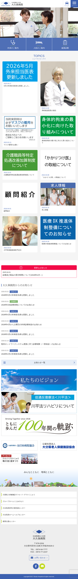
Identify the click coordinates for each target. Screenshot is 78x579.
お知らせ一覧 (39, 362)
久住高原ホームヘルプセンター (14, 515)
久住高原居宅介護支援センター (14, 508)
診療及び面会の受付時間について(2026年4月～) (39, 273)
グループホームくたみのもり (13, 501)
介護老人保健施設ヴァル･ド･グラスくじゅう (19, 495)
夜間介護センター (9, 521)
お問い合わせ (40, 558)
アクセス (66, 4)
